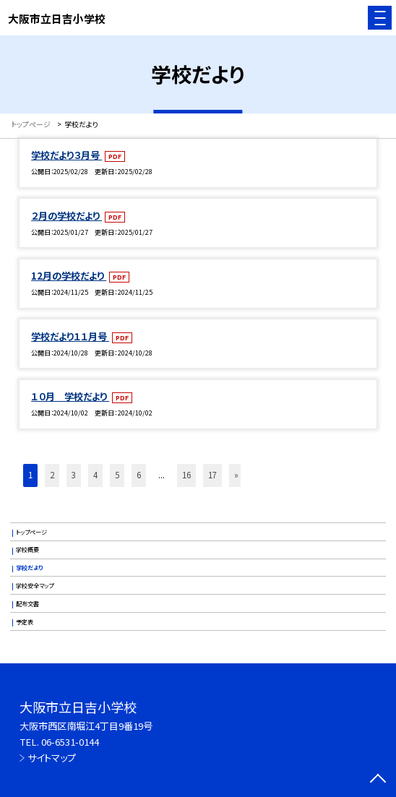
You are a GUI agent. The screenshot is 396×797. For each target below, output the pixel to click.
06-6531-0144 (70, 742)
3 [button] (74, 475)
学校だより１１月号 (70, 336)
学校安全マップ (34, 585)
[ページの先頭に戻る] (378, 779)
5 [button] (117, 475)
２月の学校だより (66, 216)
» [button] (236, 475)
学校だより (29, 567)
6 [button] (139, 475)
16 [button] (186, 475)
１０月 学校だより (70, 396)
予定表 (24, 621)
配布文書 (27, 603)
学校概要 (27, 549)
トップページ (31, 531)
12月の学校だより (68, 276)
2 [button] (52, 475)
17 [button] (212, 475)
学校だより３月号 (66, 155)
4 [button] (95, 475)
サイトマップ (51, 757)
